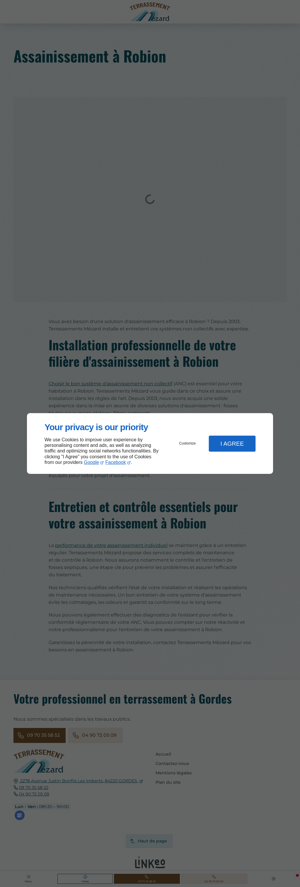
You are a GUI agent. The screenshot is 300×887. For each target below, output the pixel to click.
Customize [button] (187, 443)
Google (91, 462)
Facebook (115, 462)
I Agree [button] (232, 443)
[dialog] (150, 443)
